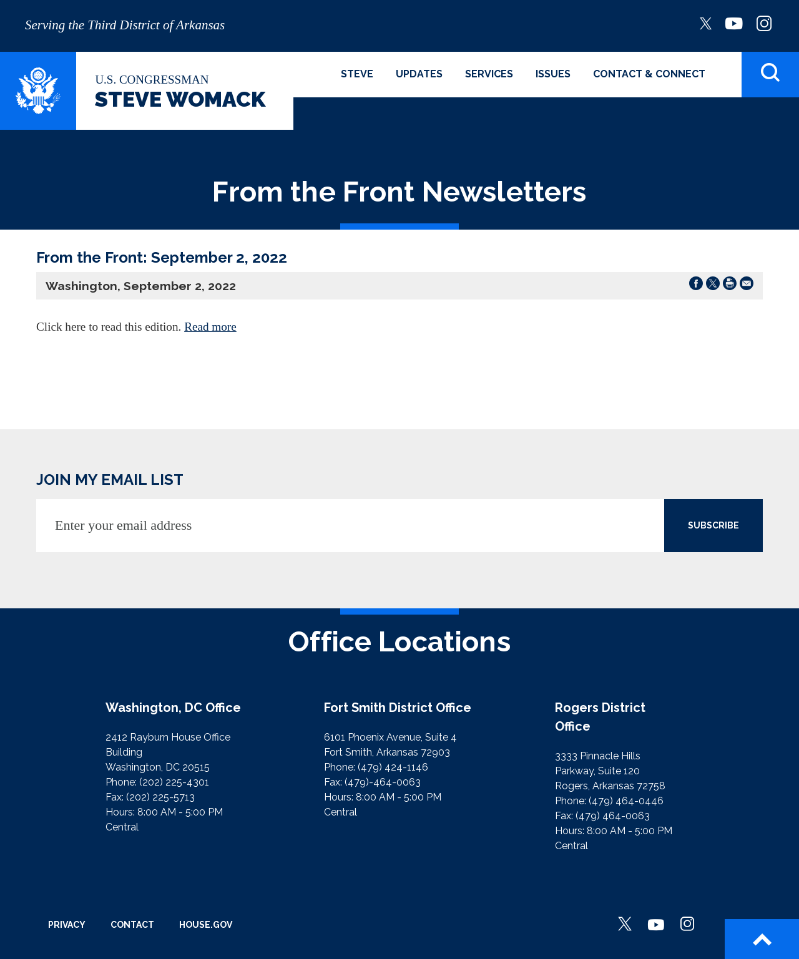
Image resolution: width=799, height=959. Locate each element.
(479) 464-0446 (626, 801)
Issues (553, 74)
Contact (132, 925)
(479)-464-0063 (383, 782)
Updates (419, 74)
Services (489, 74)
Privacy (67, 925)
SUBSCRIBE (713, 525)
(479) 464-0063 (613, 816)
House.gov (205, 925)
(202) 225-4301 (174, 782)
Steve (357, 74)
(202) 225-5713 (160, 797)
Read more (210, 326)
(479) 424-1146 (393, 767)
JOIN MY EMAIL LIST (110, 479)
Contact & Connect (649, 74)
